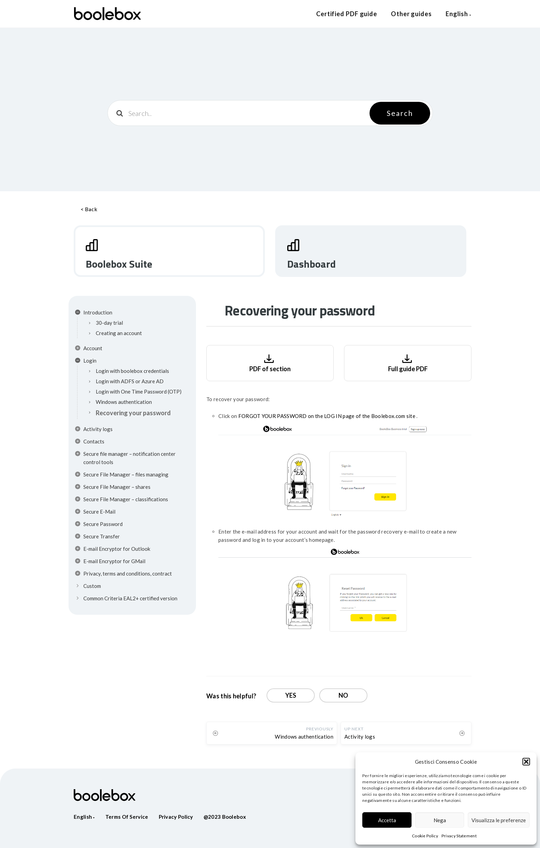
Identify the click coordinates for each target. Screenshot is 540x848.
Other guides (411, 14)
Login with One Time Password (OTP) (138, 391)
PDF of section (270, 362)
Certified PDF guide (346, 14)
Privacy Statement (459, 835)
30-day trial (109, 323)
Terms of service (126, 817)
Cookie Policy (425, 835)
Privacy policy (176, 817)
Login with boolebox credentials (132, 371)
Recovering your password (133, 413)
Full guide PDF (408, 362)
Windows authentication (124, 402)
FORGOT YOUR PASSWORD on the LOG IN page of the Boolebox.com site (327, 416)
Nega (440, 820)
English (458, 14)
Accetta (387, 820)
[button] (526, 761)
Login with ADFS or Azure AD (130, 381)
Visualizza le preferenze (498, 820)
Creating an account (119, 333)
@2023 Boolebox (225, 817)
